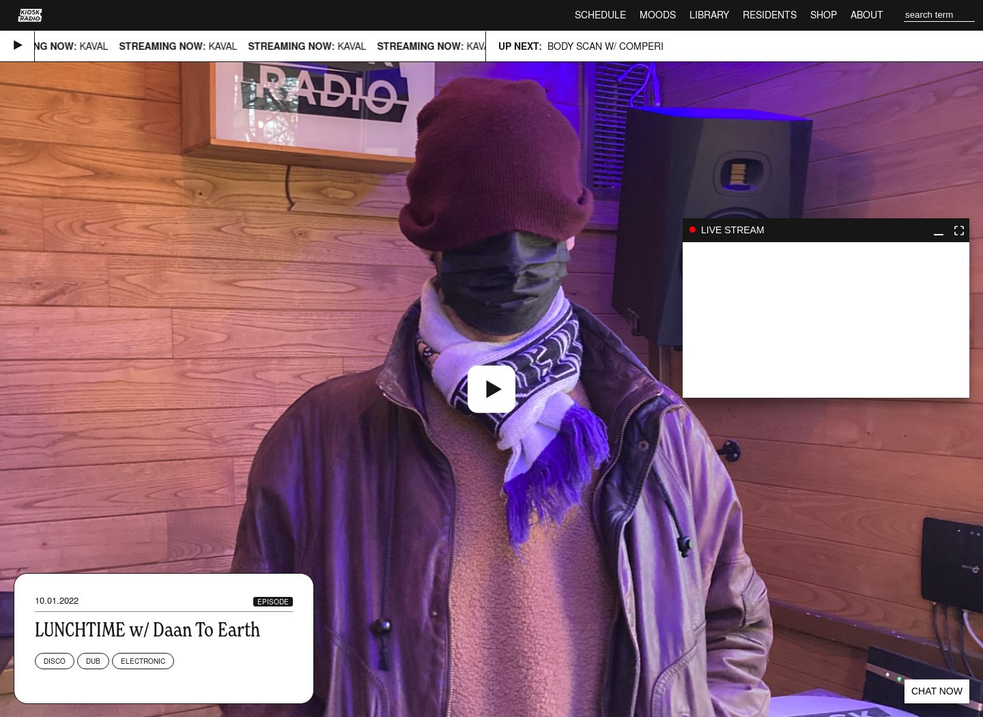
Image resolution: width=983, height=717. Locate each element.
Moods (658, 14)
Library (709, 14)
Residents (770, 14)
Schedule (600, 14)
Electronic (143, 661)
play (826, 320)
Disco (55, 661)
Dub (93, 661)
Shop (823, 14)
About (867, 14)
